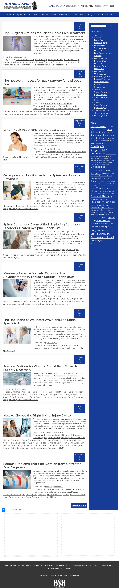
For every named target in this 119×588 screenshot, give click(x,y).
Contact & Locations (93, 565)
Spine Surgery (72, 249)
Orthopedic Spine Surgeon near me (65, 394)
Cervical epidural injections (58, 152)
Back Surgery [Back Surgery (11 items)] (102, 143)
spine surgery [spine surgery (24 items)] (97, 240)
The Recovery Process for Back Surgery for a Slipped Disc (42, 82)
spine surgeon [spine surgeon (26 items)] (97, 226)
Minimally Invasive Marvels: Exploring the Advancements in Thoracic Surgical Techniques (38, 274)
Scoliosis (98, 89)
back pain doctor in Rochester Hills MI (44, 392)
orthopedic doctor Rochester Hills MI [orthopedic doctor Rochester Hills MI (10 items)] (100, 164)
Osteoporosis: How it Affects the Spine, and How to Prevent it (41, 177)
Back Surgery (51, 103)
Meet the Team (27, 565)
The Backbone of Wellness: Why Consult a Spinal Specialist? (40, 321)
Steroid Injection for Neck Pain (27, 157)
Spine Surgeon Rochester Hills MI (22, 208)
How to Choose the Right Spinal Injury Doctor (37, 415)
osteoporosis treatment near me (61, 203)
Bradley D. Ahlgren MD (71, 299)
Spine (48, 198)
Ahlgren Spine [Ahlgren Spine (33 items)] (98, 126)
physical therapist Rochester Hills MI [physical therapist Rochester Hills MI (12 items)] (103, 193)
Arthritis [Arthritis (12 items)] (104, 129)
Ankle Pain (99, 35)
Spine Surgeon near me (46, 255)
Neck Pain (53, 154)
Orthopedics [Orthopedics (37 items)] (98, 166)
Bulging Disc (100, 45)
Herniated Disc (65, 103)
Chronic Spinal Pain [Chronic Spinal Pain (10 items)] (111, 154)
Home (6, 565)
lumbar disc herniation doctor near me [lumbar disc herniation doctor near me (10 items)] (102, 162)
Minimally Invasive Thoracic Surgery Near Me (24, 301)
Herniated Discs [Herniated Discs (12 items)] (98, 158)
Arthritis (98, 37)
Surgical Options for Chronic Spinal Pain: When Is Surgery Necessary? (40, 368)
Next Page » (18, 510)
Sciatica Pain (21, 57)
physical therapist (30, 114)
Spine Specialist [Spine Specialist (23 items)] (103, 221)
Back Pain (21, 392)
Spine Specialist (60, 62)
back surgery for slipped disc (24, 111)
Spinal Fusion (100, 92)
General (98, 56)
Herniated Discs (40, 154)
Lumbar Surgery (101, 66)
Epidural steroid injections (58, 60)
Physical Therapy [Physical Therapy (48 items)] (101, 196)
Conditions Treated (39, 565)
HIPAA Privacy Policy (107, 565)
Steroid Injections (53, 149)
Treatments (51, 565)
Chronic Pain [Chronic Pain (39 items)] (98, 153)
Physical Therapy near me (34, 494)
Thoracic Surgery (53, 296)
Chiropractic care (37, 60)
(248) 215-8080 (63, 5)
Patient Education (79, 565)
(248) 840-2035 (86, 5)
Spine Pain (99, 102)
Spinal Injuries (100, 95)
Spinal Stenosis (66, 154)
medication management (23, 62)
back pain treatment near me (60, 201)
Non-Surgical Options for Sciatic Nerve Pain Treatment (44, 33)
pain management (12, 114)
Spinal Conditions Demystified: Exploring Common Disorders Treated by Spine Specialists (41, 226)
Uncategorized (101, 115)
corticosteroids (79, 152)
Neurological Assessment (71, 111)
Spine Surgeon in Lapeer (23, 445)
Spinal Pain (51, 252)
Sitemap (68, 568)
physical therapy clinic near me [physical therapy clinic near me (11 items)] (99, 199)
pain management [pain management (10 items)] (108, 185)
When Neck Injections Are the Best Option (35, 129)
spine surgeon (27, 255)
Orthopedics (100, 74)
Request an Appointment (104, 5)
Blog (70, 565)
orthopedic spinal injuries (58, 435)
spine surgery (13, 257)
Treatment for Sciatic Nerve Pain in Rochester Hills (43, 65)
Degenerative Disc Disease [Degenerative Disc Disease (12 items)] (98, 156)
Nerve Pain (99, 71)
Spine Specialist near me (53, 206)
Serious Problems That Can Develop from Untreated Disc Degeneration (42, 465)
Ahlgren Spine (53, 299)
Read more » (79, 505)
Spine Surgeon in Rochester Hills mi (52, 445)
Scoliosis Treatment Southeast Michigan (63, 440)
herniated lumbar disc (48, 111)
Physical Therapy (44, 62)
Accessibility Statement (56, 568)
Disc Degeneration (54, 487)
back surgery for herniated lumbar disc (64, 106)
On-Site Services (61, 565)
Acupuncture (22, 60)
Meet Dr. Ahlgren (15, 565)
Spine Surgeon (58, 249)
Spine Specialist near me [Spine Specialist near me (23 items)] (102, 223)
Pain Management (103, 76)
